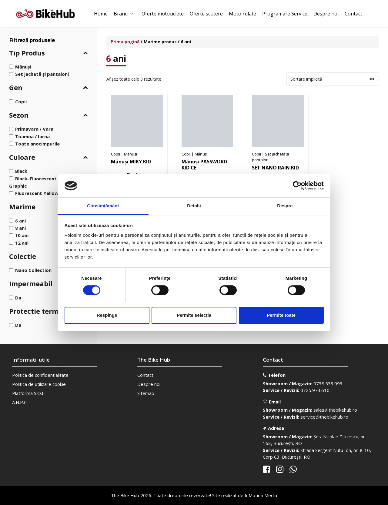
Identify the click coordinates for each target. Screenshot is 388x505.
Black (21, 171)
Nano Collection (33, 270)
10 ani (21, 235)
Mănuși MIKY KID (131, 162)
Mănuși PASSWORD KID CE (204, 165)
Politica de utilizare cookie (39, 384)
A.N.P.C (19, 402)
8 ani (20, 228)
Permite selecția (194, 315)
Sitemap (145, 393)
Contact (353, 13)
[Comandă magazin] (332, 78)
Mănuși (23, 67)
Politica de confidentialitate (40, 375)
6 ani (20, 221)
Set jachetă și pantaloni (42, 74)
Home (101, 13)
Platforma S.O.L (28, 393)
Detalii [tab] (194, 205)
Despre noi (326, 13)
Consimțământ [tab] (103, 205)
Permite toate (281, 315)
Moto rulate (242, 13)
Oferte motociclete (163, 13)
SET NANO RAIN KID (275, 168)
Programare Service (284, 13)
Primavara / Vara (34, 129)
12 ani (21, 242)
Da (18, 297)
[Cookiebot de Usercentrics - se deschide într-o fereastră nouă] (297, 185)
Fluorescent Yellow (37, 193)
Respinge (107, 315)
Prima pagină (125, 42)
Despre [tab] (285, 205)
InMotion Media (261, 495)
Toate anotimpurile (37, 144)
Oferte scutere (206, 13)
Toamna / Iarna (32, 136)
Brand (124, 14)
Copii (21, 101)
